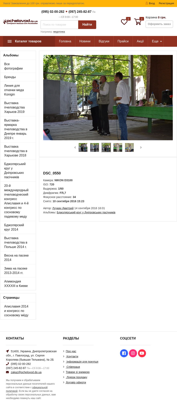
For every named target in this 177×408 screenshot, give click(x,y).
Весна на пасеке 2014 (16, 258)
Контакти (72, 356)
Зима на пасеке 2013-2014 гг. (15, 271)
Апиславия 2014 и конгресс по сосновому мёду (16, 311)
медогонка (59, 31)
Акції (140, 41)
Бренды (10, 77)
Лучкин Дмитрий (63, 208)
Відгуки (104, 41)
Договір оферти (76, 382)
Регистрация (166, 3)
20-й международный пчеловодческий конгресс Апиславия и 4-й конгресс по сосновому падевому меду (16, 201)
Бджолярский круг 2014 (14, 227)
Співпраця (73, 366)
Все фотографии (13, 66)
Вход (150, 3)
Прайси (123, 41)
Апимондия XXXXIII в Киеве (16, 284)
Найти (87, 24)
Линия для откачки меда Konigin (14, 90)
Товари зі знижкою (78, 372)
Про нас (71, 351)
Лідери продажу (76, 377)
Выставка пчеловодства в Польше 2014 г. (15, 242)
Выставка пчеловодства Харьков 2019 (14, 107)
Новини (85, 41)
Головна (65, 41)
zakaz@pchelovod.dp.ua (26, 372)
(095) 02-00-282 (52, 11)
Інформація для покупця (82, 361)
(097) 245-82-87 (80, 11)
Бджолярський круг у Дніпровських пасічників (15, 170)
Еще (155, 41)
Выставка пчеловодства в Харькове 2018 (15, 151)
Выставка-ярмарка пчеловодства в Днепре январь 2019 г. (15, 129)
